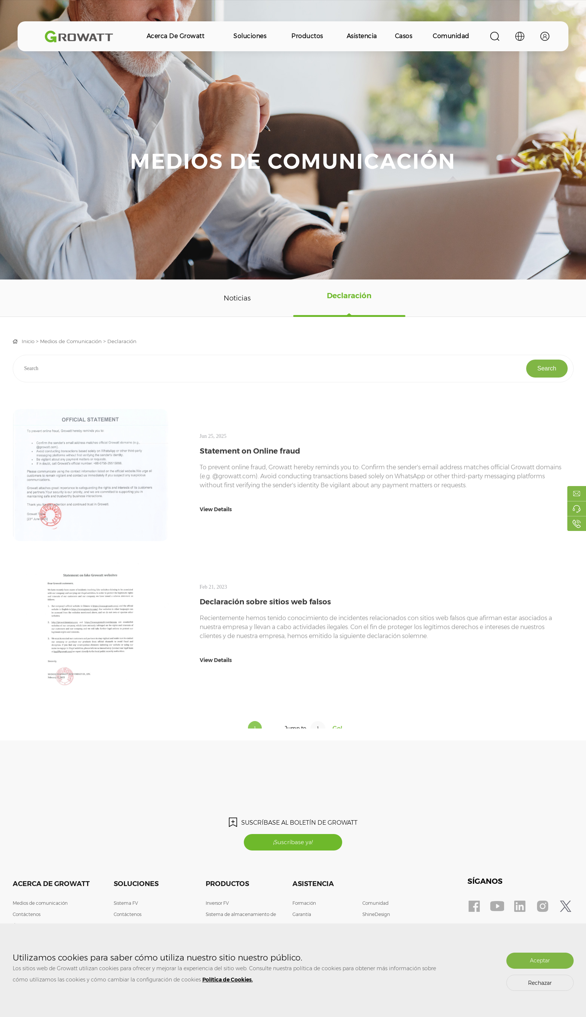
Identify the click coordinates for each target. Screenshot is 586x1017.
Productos (307, 36)
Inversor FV (217, 904)
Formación (304, 904)
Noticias (237, 298)
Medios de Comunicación (74, 341)
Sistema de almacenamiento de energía (241, 920)
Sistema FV (126, 904)
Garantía (301, 915)
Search (546, 368)
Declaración (349, 298)
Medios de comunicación (40, 904)
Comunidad (451, 36)
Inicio (29, 341)
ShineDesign (376, 915)
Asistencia (362, 36)
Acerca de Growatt (176, 36)
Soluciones (249, 36)
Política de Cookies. (227, 979)
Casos (403, 36)
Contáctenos (26, 915)
